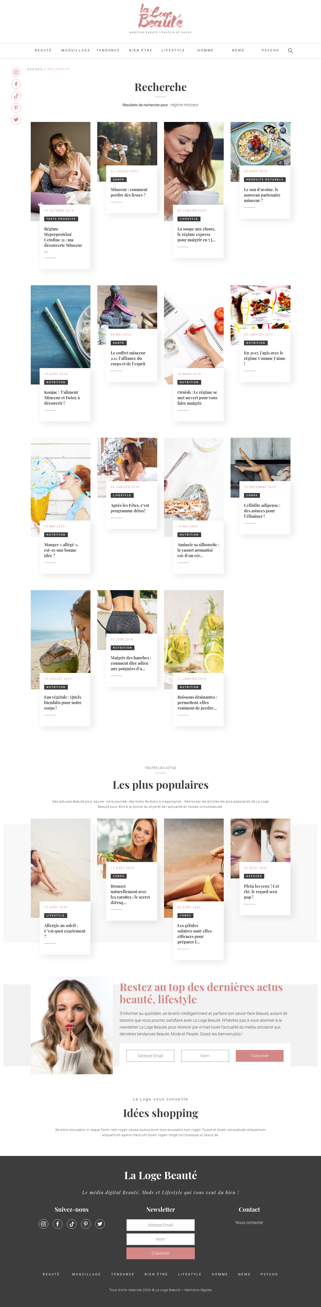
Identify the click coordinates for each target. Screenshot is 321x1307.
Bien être (141, 50)
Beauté (43, 50)
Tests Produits (61, 218)
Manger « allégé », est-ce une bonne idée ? (61, 549)
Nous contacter (249, 1222)
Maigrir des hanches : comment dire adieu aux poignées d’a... (131, 663)
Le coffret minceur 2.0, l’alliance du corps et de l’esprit (128, 358)
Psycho (271, 50)
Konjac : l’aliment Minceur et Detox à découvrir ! (62, 397)
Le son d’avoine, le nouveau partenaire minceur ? (262, 194)
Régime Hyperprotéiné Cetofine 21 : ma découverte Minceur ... (63, 239)
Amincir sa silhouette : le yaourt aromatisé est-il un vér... (198, 549)
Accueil (35, 69)
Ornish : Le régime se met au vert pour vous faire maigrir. (197, 397)
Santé (118, 179)
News (238, 50)
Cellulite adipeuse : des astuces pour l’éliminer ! (262, 510)
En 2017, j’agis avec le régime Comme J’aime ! (264, 358)
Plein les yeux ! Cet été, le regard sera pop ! (261, 891)
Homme (206, 50)
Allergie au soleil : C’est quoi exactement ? (64, 930)
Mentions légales (198, 1290)
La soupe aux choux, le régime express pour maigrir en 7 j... (196, 234)
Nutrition (56, 382)
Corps (252, 495)
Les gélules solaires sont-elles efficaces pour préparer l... (194, 933)
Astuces (254, 876)
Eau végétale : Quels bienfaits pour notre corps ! (63, 702)
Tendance (108, 50)
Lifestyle (173, 50)
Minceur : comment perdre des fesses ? (129, 191)
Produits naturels (264, 179)
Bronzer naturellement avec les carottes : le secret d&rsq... (130, 894)
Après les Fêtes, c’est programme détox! (130, 507)
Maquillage (76, 50)
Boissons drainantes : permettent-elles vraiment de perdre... (197, 702)
